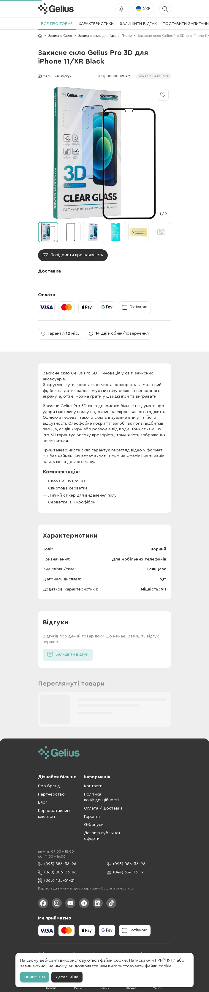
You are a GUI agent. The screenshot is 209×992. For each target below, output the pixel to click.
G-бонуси (94, 825)
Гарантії (92, 817)
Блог (42, 802)
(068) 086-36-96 (57, 872)
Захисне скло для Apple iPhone (105, 35)
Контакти (93, 786)
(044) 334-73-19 (125, 872)
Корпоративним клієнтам (54, 814)
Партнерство (51, 794)
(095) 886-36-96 (57, 864)
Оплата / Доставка (103, 808)
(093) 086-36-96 (126, 864)
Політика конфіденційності (101, 797)
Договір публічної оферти (102, 836)
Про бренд (49, 786)
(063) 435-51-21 (56, 880)
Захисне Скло (60, 35)
